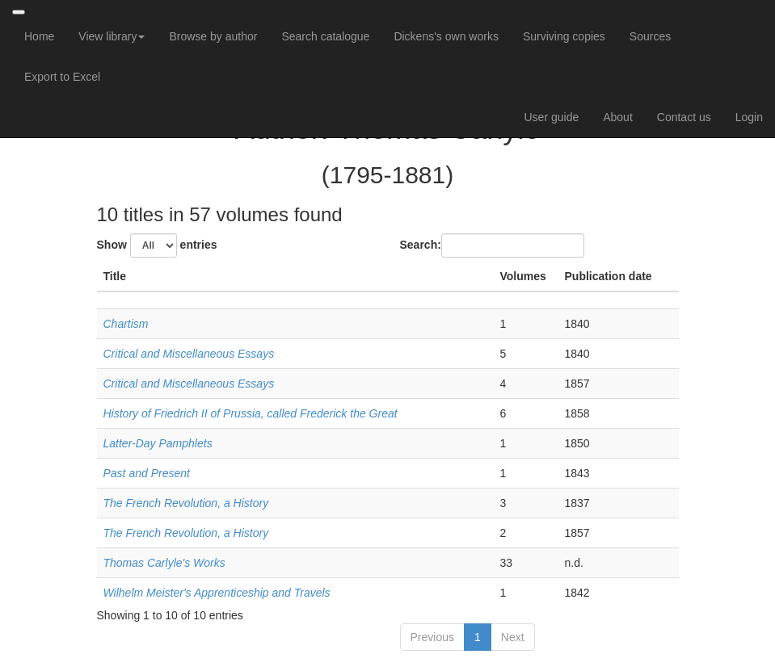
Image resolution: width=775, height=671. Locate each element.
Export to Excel (62, 76)
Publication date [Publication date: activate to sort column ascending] (608, 276)
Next (512, 637)
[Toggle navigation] (18, 12)
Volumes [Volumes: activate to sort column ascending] (523, 276)
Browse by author (213, 36)
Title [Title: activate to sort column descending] (115, 276)
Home (39, 36)
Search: (492, 245)
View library (111, 36)
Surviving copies (564, 36)
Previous (432, 637)
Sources (650, 36)
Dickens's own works (446, 36)
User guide (551, 117)
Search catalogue (325, 36)
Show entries (157, 245)
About (618, 117)
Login (749, 117)
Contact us (684, 117)
